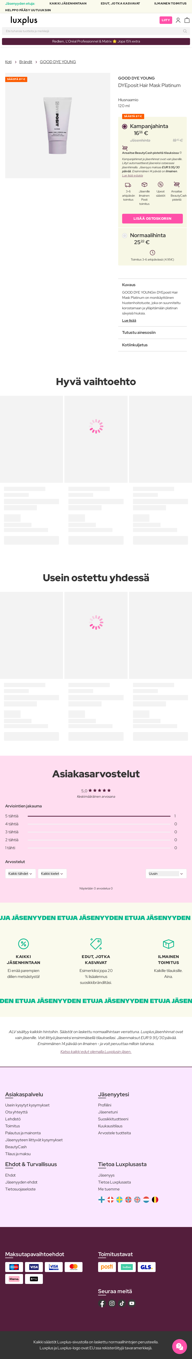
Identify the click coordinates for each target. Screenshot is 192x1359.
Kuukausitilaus (110, 1126)
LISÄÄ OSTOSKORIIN (153, 218)
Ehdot (10, 1175)
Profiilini (104, 1105)
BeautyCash (16, 1146)
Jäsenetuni (108, 1112)
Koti (8, 61)
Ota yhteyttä (16, 1112)
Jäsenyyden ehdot (21, 1182)
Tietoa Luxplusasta (114, 1182)
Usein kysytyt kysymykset (27, 1105)
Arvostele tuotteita (114, 1133)
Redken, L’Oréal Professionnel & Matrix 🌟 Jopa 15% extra (96, 41)
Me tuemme (109, 1189)
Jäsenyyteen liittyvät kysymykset (34, 1139)
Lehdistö (13, 1119)
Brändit (25, 61)
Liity (166, 20)
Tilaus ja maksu (18, 1153)
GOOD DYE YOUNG (58, 61)
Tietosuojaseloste (20, 1189)
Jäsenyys (106, 1175)
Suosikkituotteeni (113, 1119)
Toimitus (12, 1126)
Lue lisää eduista (132, 175)
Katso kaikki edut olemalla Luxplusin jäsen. (96, 1051)
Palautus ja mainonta (23, 1133)
